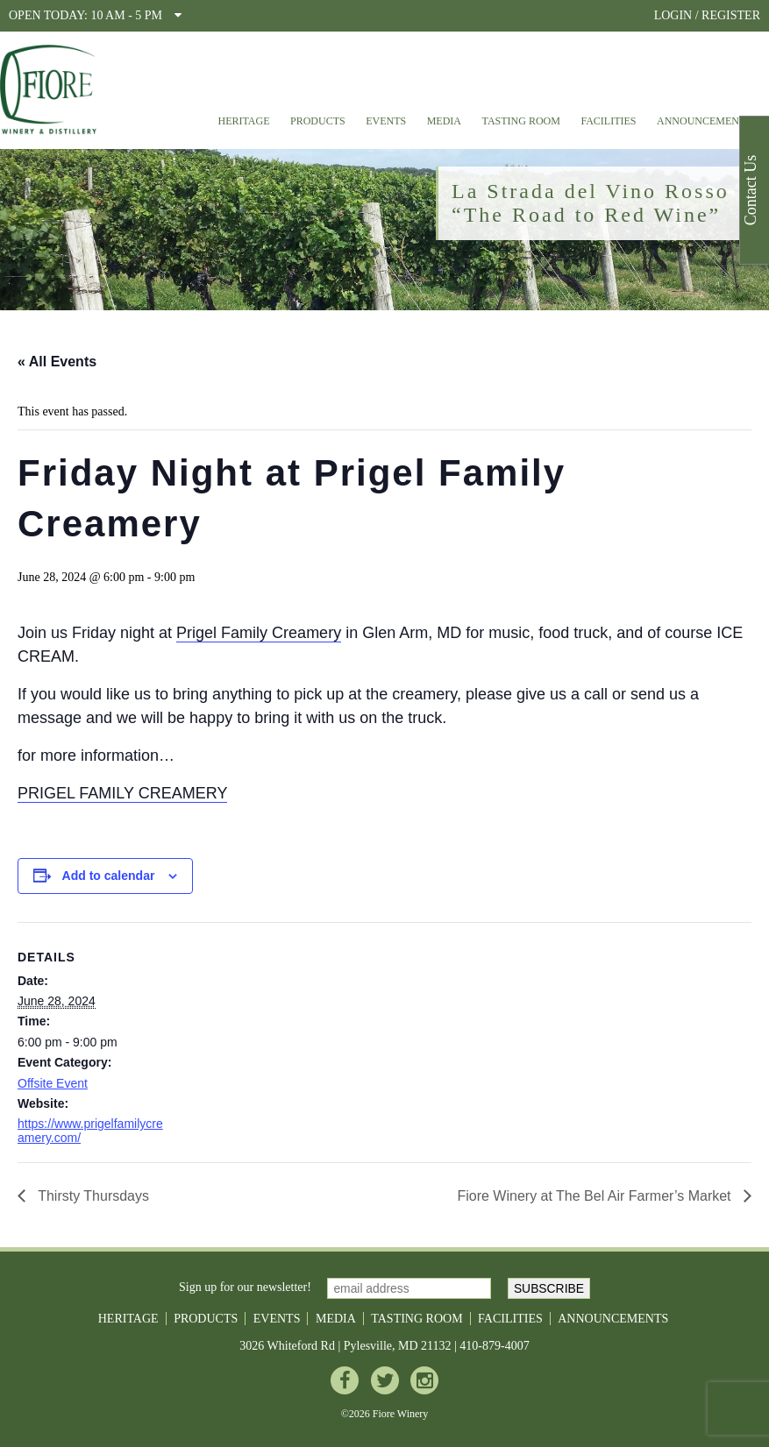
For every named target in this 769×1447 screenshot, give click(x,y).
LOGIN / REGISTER (707, 15)
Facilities (608, 121)
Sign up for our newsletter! (245, 1287)
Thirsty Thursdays (91, 1195)
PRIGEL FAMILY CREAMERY (122, 793)
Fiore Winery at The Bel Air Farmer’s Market (596, 1195)
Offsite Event (53, 1083)
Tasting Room (521, 121)
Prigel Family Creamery (258, 633)
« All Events (57, 361)
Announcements (704, 121)
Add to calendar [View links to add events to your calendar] (108, 876)
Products (317, 121)
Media (444, 121)
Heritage (243, 121)
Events (386, 121)
